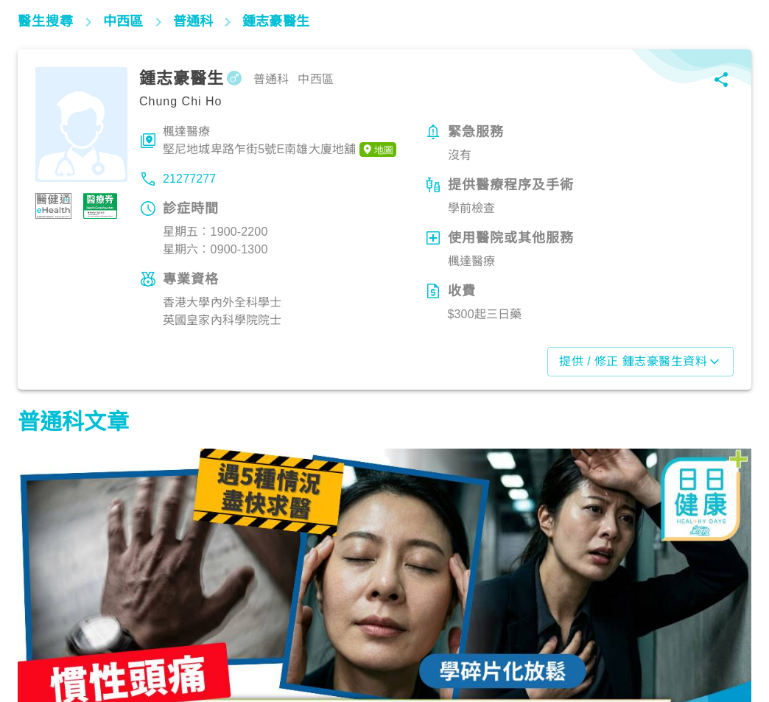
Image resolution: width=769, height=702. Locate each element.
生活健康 (48, 638)
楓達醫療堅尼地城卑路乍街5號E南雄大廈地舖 (279, 141)
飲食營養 (302, 638)
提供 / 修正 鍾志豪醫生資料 (640, 362)
